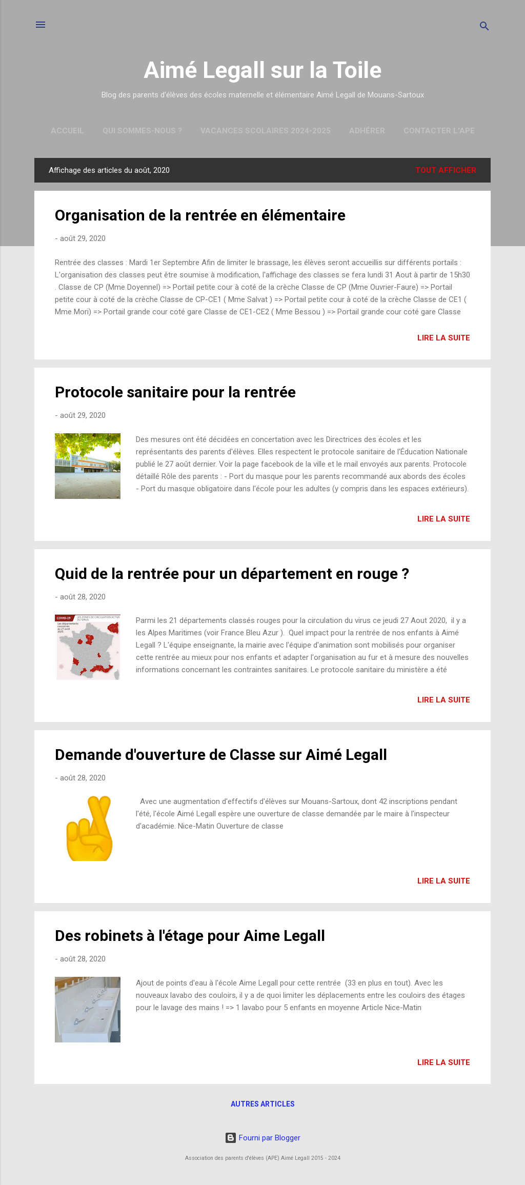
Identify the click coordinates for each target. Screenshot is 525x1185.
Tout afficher (445, 170)
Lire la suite (443, 338)
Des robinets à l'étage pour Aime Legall (190, 936)
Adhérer (367, 130)
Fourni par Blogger (262, 1137)
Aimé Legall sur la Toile (262, 70)
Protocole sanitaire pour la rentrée (175, 392)
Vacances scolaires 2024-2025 (265, 130)
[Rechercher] (484, 28)
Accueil (67, 130)
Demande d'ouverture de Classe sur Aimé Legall (221, 755)
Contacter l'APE (439, 130)
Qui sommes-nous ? (142, 130)
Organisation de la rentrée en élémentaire (200, 215)
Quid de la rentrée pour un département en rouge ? (232, 574)
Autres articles (263, 1104)
